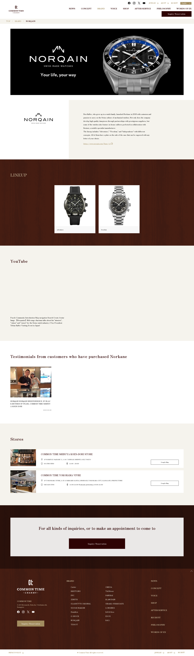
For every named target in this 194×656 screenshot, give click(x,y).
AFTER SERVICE (143, 9)
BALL (107, 620)
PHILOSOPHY (164, 9)
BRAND (101, 9)
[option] (188, 654)
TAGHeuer (109, 591)
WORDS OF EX (184, 9)
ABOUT (163, 3)
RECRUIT (174, 3)
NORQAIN (75, 620)
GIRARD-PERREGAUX (114, 604)
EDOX (108, 616)
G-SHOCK (75, 616)
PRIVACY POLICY (15, 653)
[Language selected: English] (186, 3)
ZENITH (74, 600)
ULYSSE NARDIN (78, 608)
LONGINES (110, 608)
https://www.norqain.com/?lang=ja (96, 143)
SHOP (126, 9)
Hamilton (74, 612)
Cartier (73, 587)
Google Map (165, 462)
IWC (72, 595)
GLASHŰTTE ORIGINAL (81, 604)
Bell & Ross (109, 612)
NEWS (72, 9)
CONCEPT (86, 9)
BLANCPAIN (110, 600)
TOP (8, 21)
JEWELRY (152, 3)
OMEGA (108, 587)
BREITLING (76, 591)
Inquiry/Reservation (176, 14)
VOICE (114, 9)
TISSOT (74, 625)
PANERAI (109, 595)
